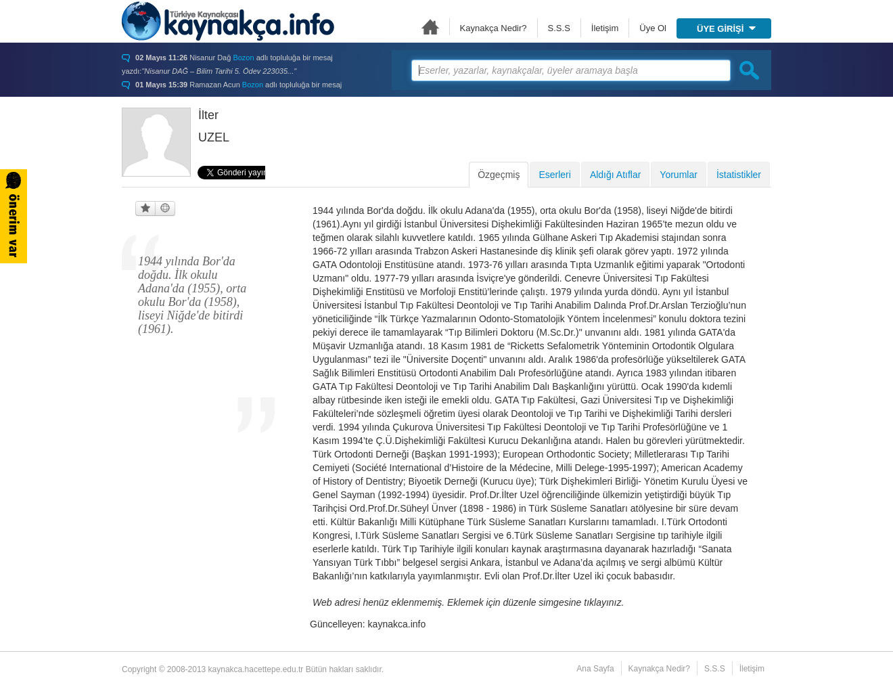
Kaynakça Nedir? (493, 28)
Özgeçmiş (499, 174)
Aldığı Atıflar (615, 174)
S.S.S (559, 28)
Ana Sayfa (430, 27)
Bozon (243, 57)
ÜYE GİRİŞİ (726, 29)
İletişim (604, 28)
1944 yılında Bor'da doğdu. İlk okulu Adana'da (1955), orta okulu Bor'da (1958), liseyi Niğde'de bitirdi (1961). (192, 295)
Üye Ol (652, 28)
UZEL (213, 137)
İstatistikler (738, 174)
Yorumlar (678, 174)
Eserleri (554, 174)
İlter (208, 115)
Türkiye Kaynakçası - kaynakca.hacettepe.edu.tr (228, 21)
